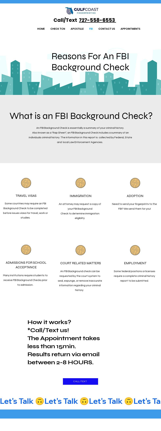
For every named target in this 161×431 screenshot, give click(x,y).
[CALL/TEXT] (80, 381)
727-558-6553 (97, 20)
